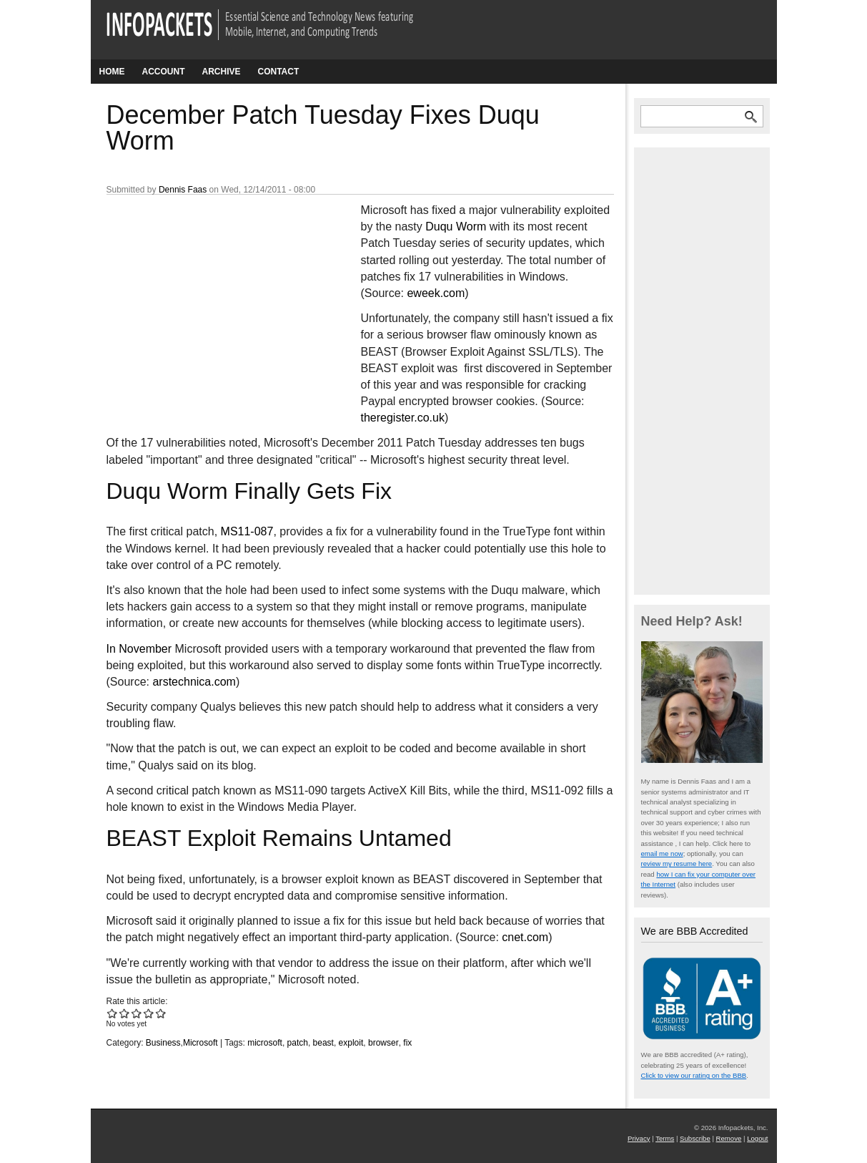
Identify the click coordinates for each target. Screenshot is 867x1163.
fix (407, 1043)
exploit (351, 1043)
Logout (757, 1138)
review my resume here (677, 863)
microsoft (264, 1043)
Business (163, 1043)
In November (139, 649)
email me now (662, 853)
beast (323, 1043)
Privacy (639, 1138)
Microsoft (200, 1043)
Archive (221, 72)
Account (163, 72)
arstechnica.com (194, 682)
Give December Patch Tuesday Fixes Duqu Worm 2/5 (125, 1013)
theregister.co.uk (403, 418)
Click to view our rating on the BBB (694, 1075)
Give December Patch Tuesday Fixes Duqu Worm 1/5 (112, 1013)
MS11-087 (247, 531)
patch (297, 1043)
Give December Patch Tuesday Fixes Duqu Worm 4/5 (149, 1013)
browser (383, 1043)
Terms (664, 1138)
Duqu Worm (455, 226)
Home (112, 72)
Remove (729, 1138)
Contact (278, 72)
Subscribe (695, 1138)
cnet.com (525, 937)
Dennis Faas (183, 190)
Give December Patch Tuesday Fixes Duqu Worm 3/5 (137, 1013)
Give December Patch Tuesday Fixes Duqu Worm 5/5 (161, 1013)
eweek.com (436, 293)
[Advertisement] (213, 297)
